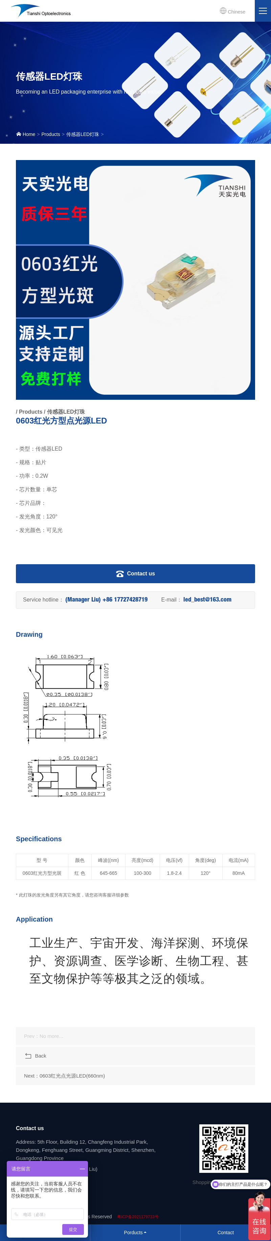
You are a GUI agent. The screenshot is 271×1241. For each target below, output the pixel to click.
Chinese (232, 11)
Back (35, 1056)
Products (50, 134)
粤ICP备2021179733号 (138, 1217)
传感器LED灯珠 (82, 134)
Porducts (133, 1232)
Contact (226, 1232)
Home (25, 134)
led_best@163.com (207, 600)
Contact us (135, 574)
